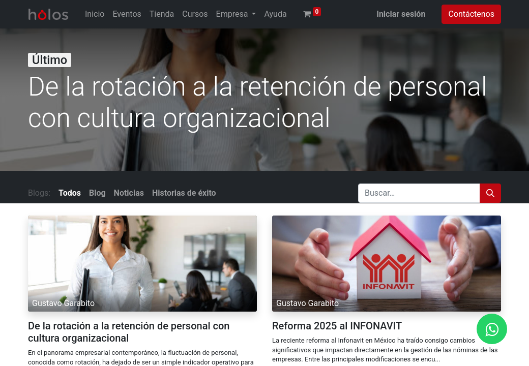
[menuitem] (94, 14)
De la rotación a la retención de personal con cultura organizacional (128, 332)
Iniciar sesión (400, 14)
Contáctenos (471, 14)
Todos (69, 193)
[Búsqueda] (490, 193)
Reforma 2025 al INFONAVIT (337, 326)
